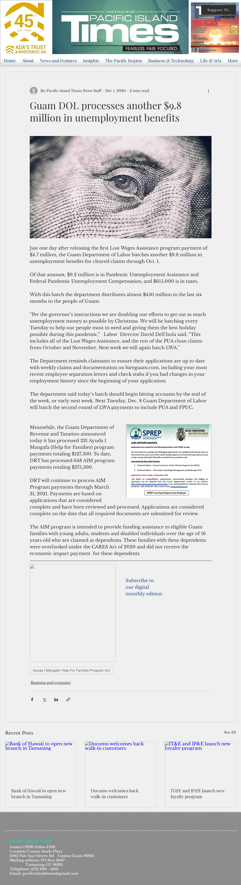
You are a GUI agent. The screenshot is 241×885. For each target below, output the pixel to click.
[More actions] (209, 91)
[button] (218, 10)
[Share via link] (68, 699)
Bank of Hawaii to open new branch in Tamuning (38, 793)
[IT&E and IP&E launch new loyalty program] (200, 761)
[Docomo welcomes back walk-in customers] (120, 761)
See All (230, 732)
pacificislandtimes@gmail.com (50, 873)
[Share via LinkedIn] (56, 699)
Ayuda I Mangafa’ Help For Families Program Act (71, 670)
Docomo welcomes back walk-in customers (115, 793)
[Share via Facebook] (32, 699)
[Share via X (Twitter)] (44, 699)
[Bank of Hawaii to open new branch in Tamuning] (40, 761)
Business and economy (51, 682)
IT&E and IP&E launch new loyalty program (198, 793)
